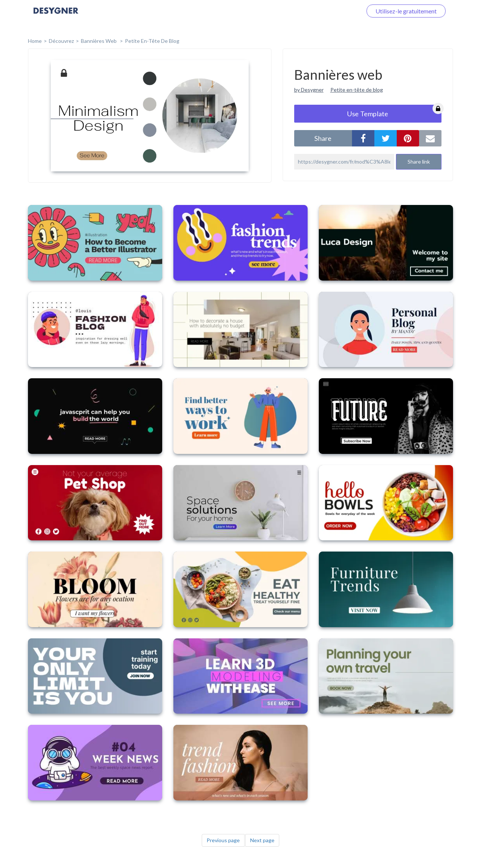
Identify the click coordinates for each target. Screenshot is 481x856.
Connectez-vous (332, 11)
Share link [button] (419, 161)
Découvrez (61, 41)
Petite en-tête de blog (152, 41)
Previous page (223, 840)
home (35, 41)
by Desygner (309, 89)
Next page (262, 840)
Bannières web (99, 41)
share (322, 138)
